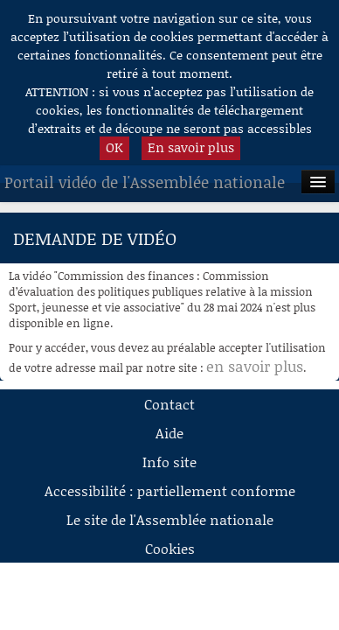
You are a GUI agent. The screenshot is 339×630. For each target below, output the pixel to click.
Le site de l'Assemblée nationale (169, 519)
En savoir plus (191, 147)
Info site (169, 462)
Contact (169, 404)
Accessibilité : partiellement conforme (170, 490)
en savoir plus (254, 365)
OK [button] (114, 147)
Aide (169, 433)
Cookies (170, 548)
